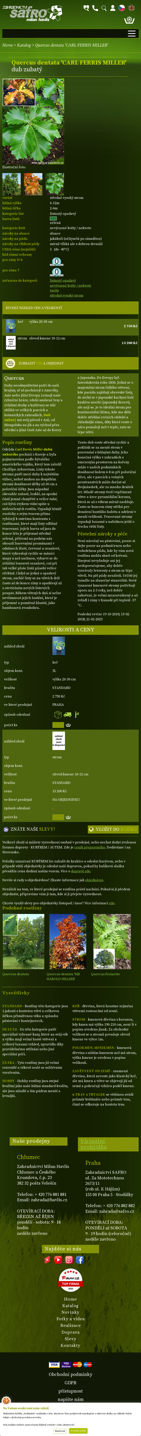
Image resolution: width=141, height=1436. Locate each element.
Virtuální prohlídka (93, 1144)
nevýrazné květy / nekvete (70, 285)
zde (111, 903)
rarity (54, 290)
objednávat (94, 880)
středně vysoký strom (66, 295)
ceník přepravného (89, 847)
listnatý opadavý (63, 280)
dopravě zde (80, 871)
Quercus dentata (15, 974)
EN (130, 7)
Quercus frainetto (105, 974)
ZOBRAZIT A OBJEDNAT (41, 363)
